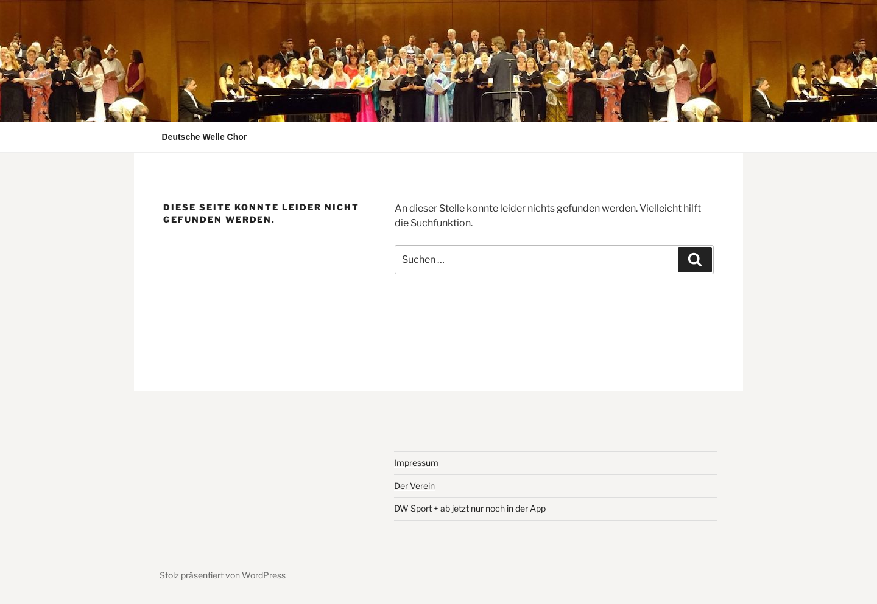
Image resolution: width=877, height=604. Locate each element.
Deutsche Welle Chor (204, 137)
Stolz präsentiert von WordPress (223, 575)
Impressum (416, 462)
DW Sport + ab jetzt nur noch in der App (470, 508)
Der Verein (414, 486)
